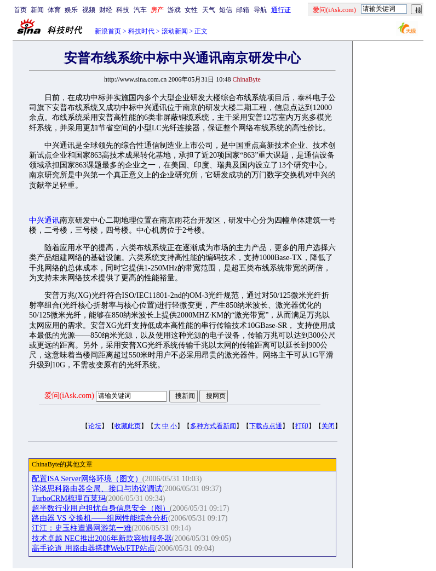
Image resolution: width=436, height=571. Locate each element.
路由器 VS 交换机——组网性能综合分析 (100, 518)
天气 (208, 10)
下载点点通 (265, 426)
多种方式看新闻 (213, 426)
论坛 (94, 426)
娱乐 (71, 10)
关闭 (328, 426)
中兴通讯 (44, 220)
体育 (54, 10)
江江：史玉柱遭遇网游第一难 (81, 528)
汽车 (140, 10)
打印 (301, 426)
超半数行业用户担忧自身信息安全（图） (101, 508)
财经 (105, 10)
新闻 (37, 10)
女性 (191, 10)
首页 (20, 10)
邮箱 (242, 10)
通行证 (281, 10)
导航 (260, 10)
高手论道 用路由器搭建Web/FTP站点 (93, 548)
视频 (88, 10)
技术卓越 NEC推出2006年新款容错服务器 (102, 538)
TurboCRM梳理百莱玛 (69, 498)
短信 (225, 10)
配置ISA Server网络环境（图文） (87, 479)
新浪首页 (108, 31)
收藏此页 (127, 426)
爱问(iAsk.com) (69, 395)
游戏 (174, 10)
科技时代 (141, 31)
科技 (122, 10)
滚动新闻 (175, 31)
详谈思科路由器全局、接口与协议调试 (97, 489)
